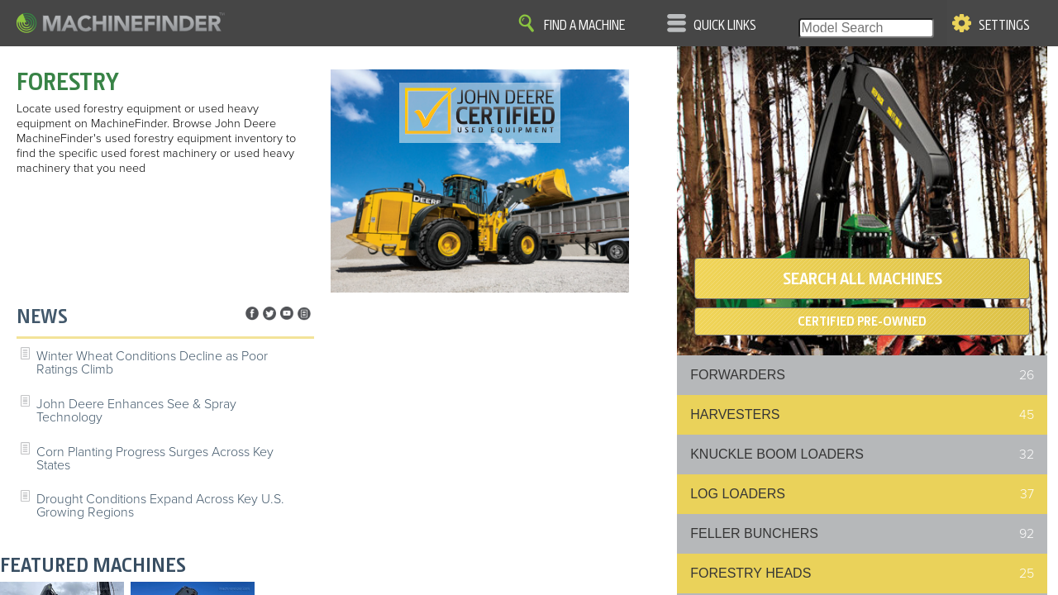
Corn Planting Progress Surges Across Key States (155, 459)
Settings (1004, 25)
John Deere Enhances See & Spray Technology (136, 411)
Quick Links (724, 25)
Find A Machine (584, 25)
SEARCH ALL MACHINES (862, 278)
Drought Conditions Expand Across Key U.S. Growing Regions (160, 506)
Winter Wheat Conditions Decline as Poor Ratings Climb (152, 363)
